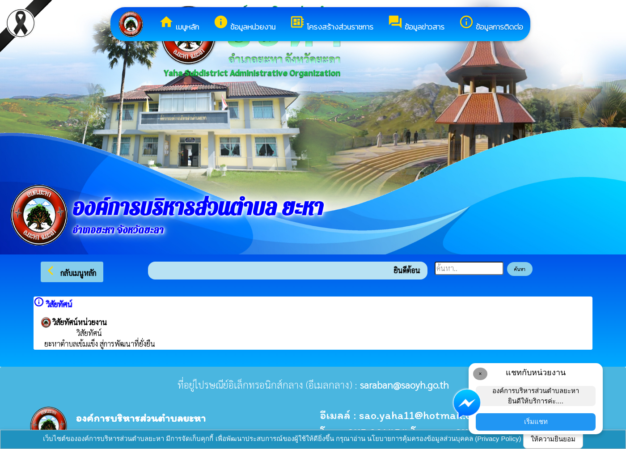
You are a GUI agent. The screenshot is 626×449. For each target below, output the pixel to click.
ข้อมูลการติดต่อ (491, 23)
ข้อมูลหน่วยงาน (244, 23)
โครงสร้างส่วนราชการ (331, 23)
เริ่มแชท (536, 421)
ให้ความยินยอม (553, 439)
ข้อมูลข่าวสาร (416, 23)
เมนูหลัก (179, 23)
